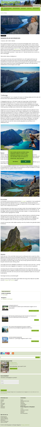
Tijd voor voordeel (4, 422)
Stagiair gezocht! (13, 305)
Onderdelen (23, 397)
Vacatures (22, 412)
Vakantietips (22, 403)
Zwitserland (3, 406)
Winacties (22, 402)
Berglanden (23, 8)
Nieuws (21, 399)
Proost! (36, 320)
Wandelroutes (23, 405)
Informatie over (4, 397)
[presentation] (10, 386)
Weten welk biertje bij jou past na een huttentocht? (22, 316)
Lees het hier (35, 330)
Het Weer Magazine (4, 417)
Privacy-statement (25, 425)
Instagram (6, 280)
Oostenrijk (2, 404)
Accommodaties (23, 404)
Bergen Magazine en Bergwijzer (27, 406)
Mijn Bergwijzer (36, 8)
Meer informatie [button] (20, 158)
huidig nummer (13, 362)
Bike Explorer (3, 420)
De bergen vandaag (7, 8)
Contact (21, 408)
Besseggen (23, 201)
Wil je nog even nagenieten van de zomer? (19, 326)
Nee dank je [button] (15, 161)
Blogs (5, 12)
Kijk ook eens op (4, 414)
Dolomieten (3, 407)
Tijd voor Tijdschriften (4, 421)
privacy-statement (4, 393)
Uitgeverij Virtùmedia (4, 418)
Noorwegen (5, 294)
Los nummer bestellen (24, 410)
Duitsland (2, 399)
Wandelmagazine (4, 416)
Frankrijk (2, 401)
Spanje (2, 405)
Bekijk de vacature (34, 310)
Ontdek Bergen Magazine (15, 337)
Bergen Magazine (16, 8)
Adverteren (22, 411)
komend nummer (14, 364)
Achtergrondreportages (24, 401)
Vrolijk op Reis (17, 49)
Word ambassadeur (24, 413)
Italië (1, 402)
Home (2, 8)
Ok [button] (25, 161)
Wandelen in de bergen (7, 299)
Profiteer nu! (35, 341)
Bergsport (29, 8)
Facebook (12, 280)
